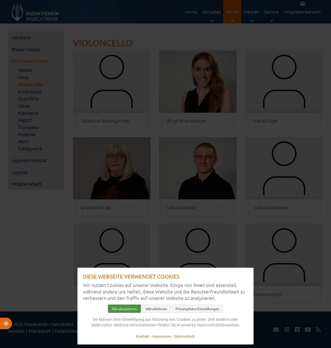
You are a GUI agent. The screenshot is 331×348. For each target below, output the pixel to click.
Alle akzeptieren (124, 308)
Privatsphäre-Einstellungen (197, 308)
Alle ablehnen (156, 308)
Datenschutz (184, 336)
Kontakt (142, 336)
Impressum (161, 336)
